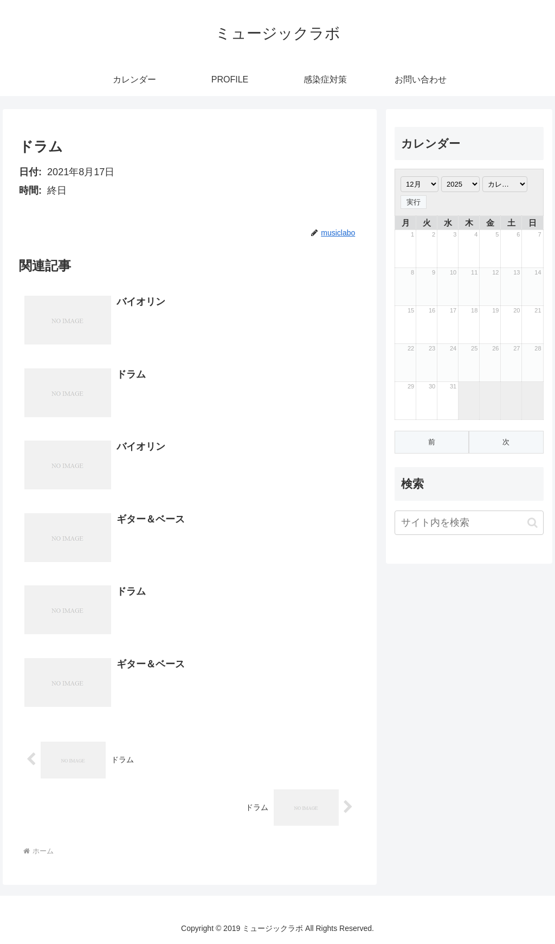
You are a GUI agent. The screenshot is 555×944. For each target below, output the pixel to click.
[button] (532, 522)
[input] (469, 523)
